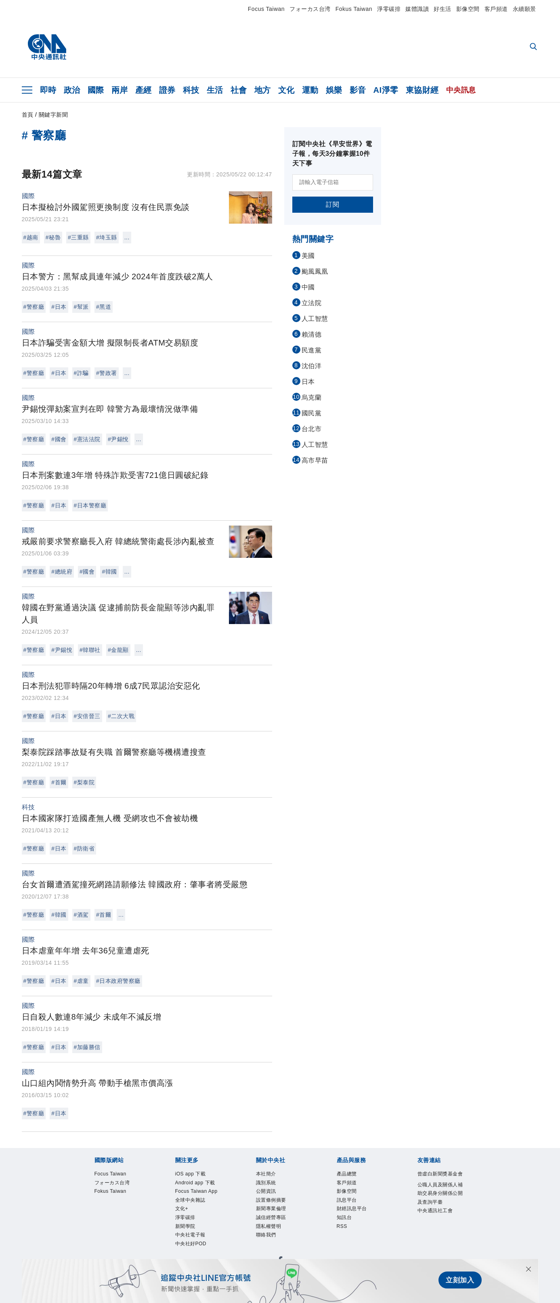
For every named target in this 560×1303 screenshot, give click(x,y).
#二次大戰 (121, 716)
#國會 (58, 439)
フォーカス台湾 (310, 9)
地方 (262, 90)
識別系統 (266, 1183)
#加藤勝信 (87, 1047)
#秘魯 (53, 237)
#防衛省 (84, 848)
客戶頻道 (496, 9)
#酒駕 (81, 914)
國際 (96, 90)
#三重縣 (78, 237)
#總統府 (61, 571)
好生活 (442, 9)
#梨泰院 (84, 782)
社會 (239, 90)
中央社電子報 (190, 1235)
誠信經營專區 (271, 1217)
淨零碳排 (389, 9)
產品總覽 (347, 1174)
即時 (48, 90)
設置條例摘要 (271, 1200)
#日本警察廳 (90, 505)
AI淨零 (386, 90)
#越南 (30, 237)
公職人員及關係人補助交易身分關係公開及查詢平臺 (440, 1193)
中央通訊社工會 (435, 1210)
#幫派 (81, 307)
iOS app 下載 (190, 1174)
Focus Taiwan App (196, 1191)
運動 (310, 90)
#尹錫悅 (118, 439)
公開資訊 (266, 1191)
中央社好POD (191, 1243)
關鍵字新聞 (53, 114)
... (127, 237)
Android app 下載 (195, 1183)
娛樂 (334, 90)
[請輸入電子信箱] (332, 182)
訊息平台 (347, 1200)
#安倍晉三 (87, 716)
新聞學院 (185, 1226)
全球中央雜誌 (190, 1200)
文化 (286, 90)
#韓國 (109, 571)
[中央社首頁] (47, 47)
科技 (191, 90)
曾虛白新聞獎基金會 (440, 1174)
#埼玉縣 (106, 237)
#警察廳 (33, 307)
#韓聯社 (90, 650)
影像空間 (468, 9)
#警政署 (106, 373)
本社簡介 (266, 1174)
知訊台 (344, 1217)
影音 (358, 90)
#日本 (58, 307)
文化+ (182, 1208)
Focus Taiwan (266, 9)
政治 (72, 90)
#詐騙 (81, 373)
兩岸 (119, 90)
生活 (215, 90)
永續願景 (524, 9)
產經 (143, 90)
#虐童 (81, 981)
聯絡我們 (266, 1235)
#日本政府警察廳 (118, 981)
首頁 (28, 114)
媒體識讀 (417, 9)
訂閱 (332, 204)
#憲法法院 (87, 439)
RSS (342, 1226)
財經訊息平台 (352, 1208)
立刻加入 (459, 1281)
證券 (167, 90)
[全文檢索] (534, 47)
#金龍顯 (118, 650)
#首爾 (58, 782)
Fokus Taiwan (354, 9)
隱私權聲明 (268, 1226)
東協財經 (422, 90)
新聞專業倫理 (271, 1208)
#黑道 (103, 307)
